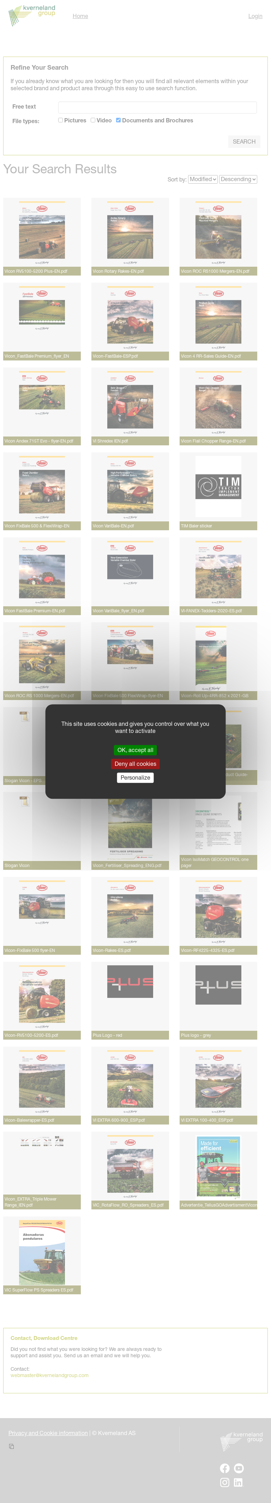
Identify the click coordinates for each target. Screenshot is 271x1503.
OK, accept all (135, 749)
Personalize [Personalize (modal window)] (135, 777)
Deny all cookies (135, 763)
